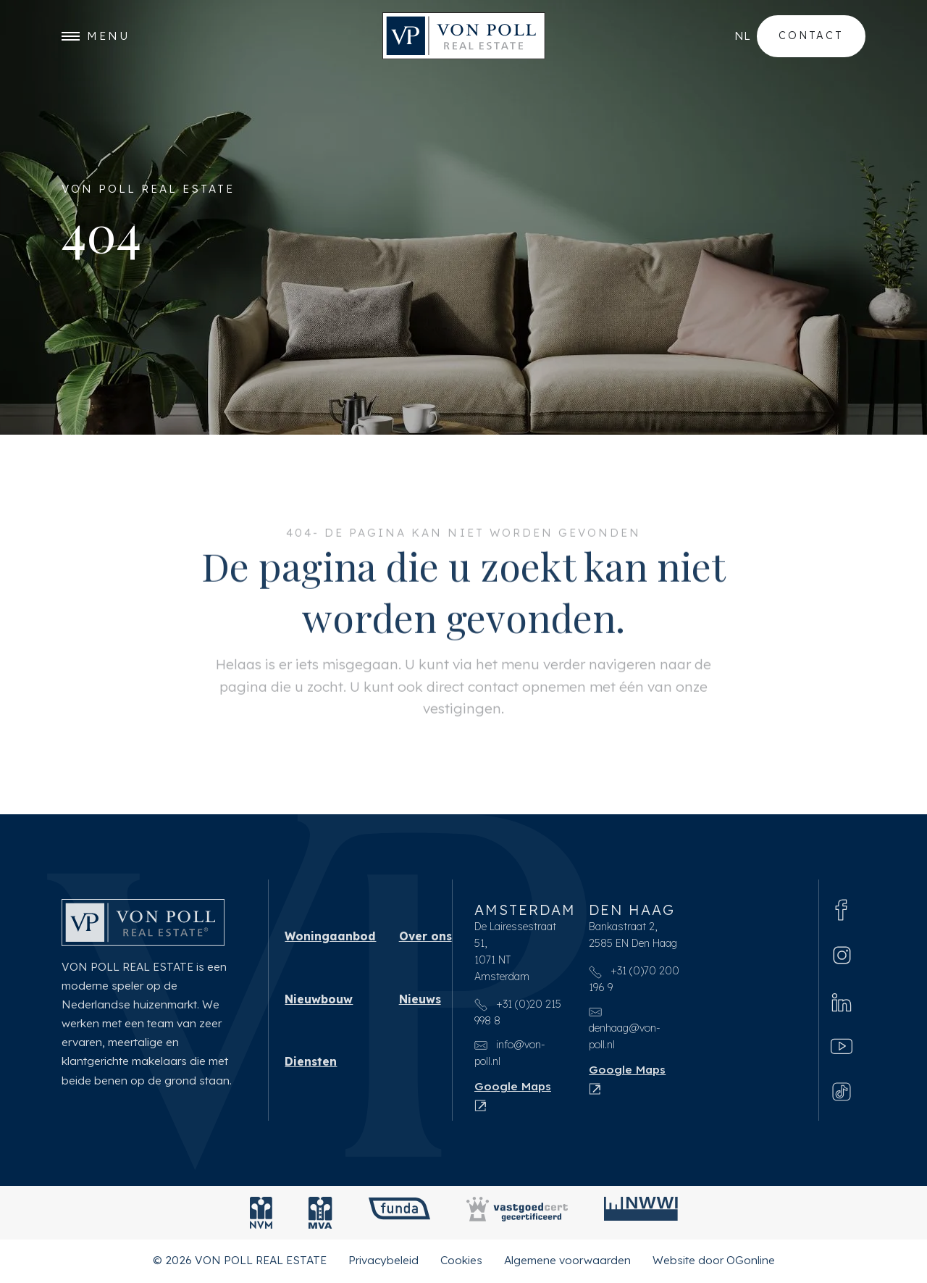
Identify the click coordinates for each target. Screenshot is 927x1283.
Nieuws (420, 1002)
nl (742, 36)
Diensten (311, 1064)
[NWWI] (641, 1216)
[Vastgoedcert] (517, 1216)
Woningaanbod (330, 939)
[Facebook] (841, 912)
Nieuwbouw (319, 1002)
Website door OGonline (714, 1262)
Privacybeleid (383, 1262)
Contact (811, 35)
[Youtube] (841, 1049)
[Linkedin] (841, 1004)
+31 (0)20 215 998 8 (517, 1015)
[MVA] (320, 1216)
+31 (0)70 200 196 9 (634, 982)
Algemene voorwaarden (567, 1262)
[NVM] (261, 1216)
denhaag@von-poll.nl (624, 1031)
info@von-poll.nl (509, 1056)
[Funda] (399, 1216)
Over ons (425, 939)
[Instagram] (842, 957)
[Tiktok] (841, 1094)
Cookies (461, 1262)
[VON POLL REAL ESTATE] (463, 36)
